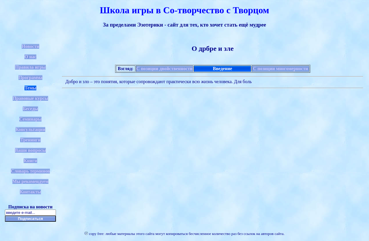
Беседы (30, 108)
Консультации (30, 129)
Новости (30, 46)
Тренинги (30, 139)
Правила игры (30, 67)
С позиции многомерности (280, 68)
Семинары (30, 119)
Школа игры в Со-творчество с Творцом (184, 10)
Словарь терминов (30, 171)
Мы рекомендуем (30, 181)
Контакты (30, 191)
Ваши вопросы (30, 150)
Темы (30, 87)
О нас (30, 56)
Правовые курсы (30, 98)
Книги (30, 160)
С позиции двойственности (164, 68)
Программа (30, 77)
